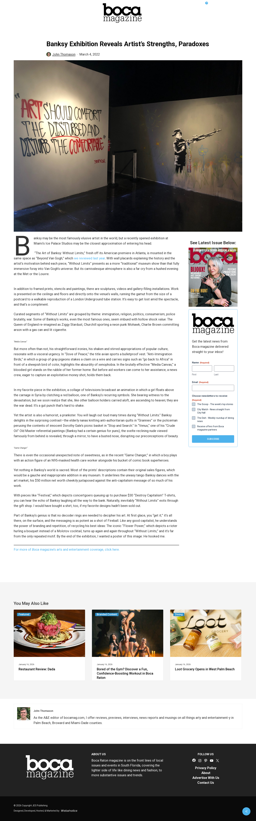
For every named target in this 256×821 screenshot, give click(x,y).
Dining (179, 614)
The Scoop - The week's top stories (215, 404)
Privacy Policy (205, 768)
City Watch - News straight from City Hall (213, 411)
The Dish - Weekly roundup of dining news (215, 419)
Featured (24, 614)
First (194, 374)
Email (200, 382)
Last (216, 374)
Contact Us (205, 783)
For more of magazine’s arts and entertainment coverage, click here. (67, 549)
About (205, 773)
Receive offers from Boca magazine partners (210, 428)
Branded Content (107, 614)
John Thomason (63, 54)
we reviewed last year (89, 258)
